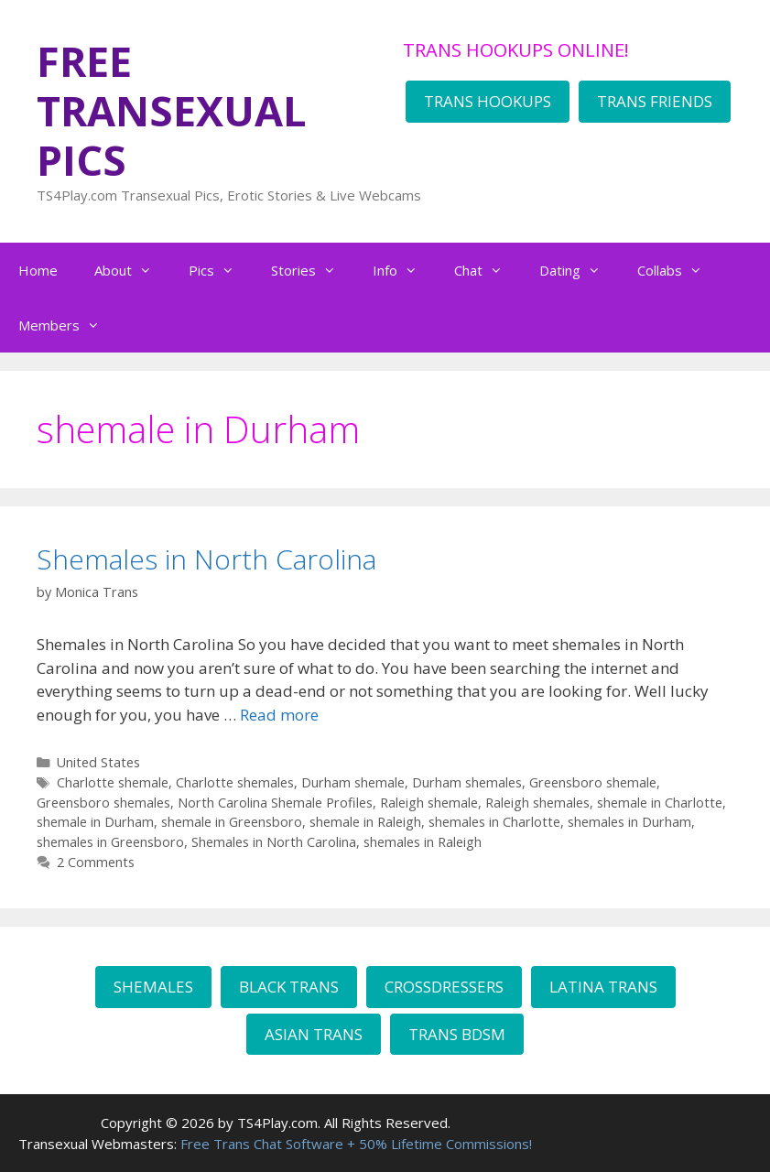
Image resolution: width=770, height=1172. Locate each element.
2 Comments (96, 862)
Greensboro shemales (103, 802)
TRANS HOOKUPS (487, 101)
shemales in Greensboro (110, 842)
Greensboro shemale (592, 782)
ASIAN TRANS (314, 1034)
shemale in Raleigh (365, 821)
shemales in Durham (629, 821)
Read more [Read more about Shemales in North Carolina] (279, 714)
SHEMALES (153, 986)
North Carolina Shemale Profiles (275, 802)
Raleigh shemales (537, 802)
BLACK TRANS (289, 986)
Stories (312, 270)
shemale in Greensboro (231, 821)
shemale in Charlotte (659, 802)
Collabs (679, 270)
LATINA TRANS (603, 986)
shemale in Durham (95, 821)
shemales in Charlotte (494, 821)
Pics (221, 270)
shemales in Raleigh (422, 842)
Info (404, 270)
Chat (487, 270)
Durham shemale (353, 782)
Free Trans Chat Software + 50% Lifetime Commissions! (356, 1143)
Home (38, 270)
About (132, 270)
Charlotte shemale (112, 782)
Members (68, 325)
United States (98, 762)
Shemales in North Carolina (206, 559)
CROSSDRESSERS (444, 986)
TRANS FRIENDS (654, 101)
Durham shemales (467, 782)
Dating (579, 270)
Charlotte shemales (235, 782)
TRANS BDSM (456, 1034)
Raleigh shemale (429, 802)
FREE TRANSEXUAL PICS (172, 110)
